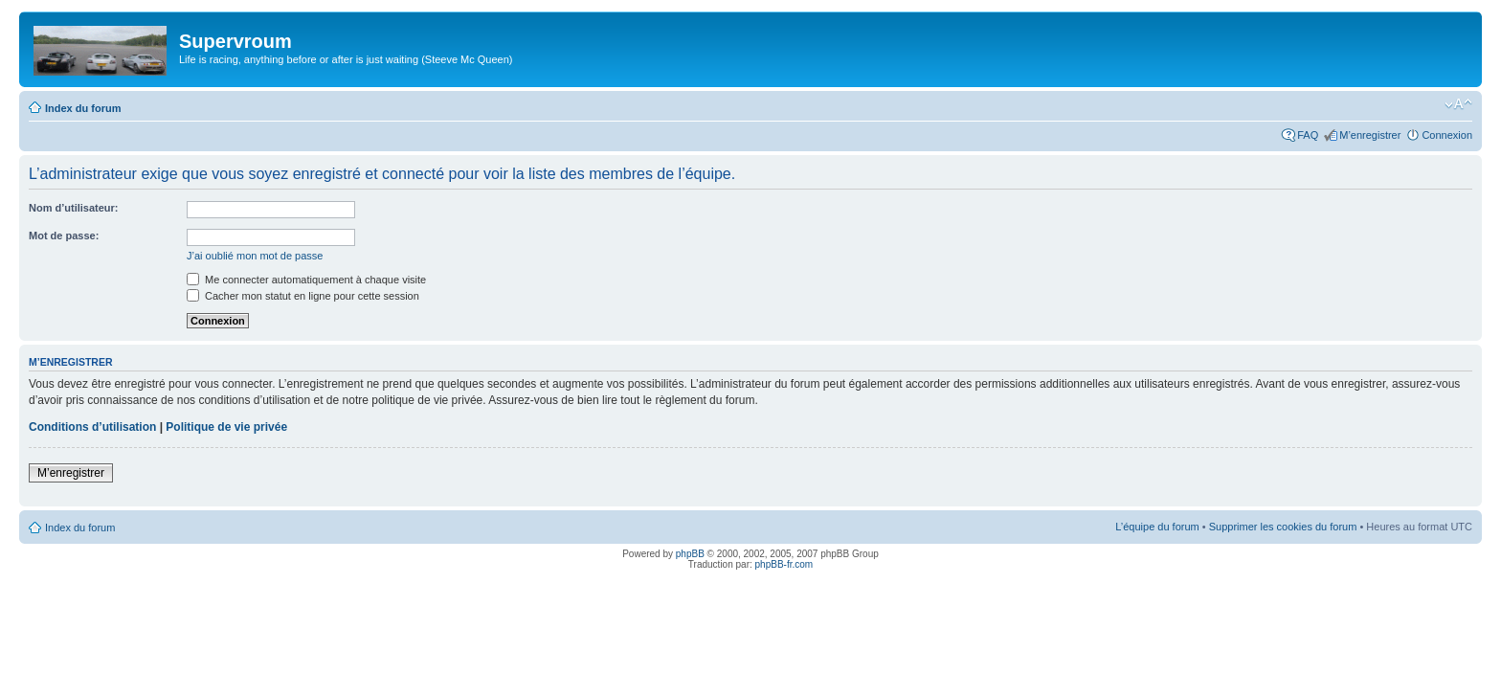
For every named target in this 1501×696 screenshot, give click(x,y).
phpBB (690, 554)
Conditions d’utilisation (92, 427)
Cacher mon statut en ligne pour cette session (303, 296)
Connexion (1447, 135)
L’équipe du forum (1157, 526)
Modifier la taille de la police (1458, 104)
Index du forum (83, 108)
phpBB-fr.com (784, 564)
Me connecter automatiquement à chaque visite (306, 279)
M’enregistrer (1369, 135)
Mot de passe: (64, 235)
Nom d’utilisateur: (74, 207)
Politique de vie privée (226, 427)
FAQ (1307, 135)
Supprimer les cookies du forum (1283, 526)
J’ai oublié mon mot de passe (255, 255)
